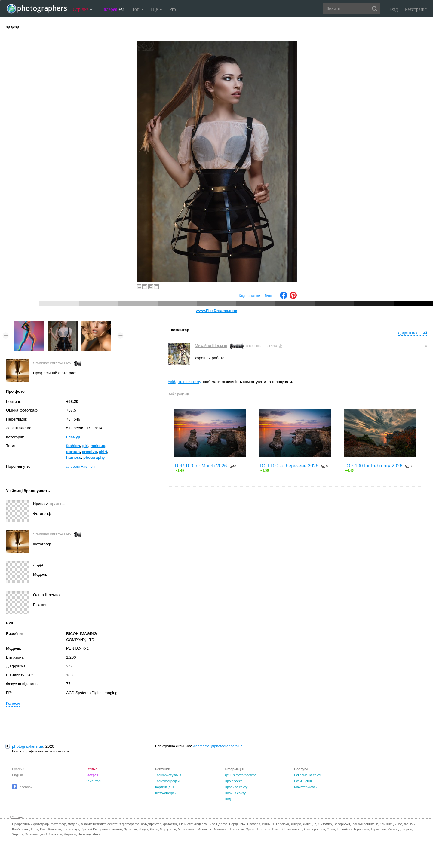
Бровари (253, 824)
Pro (172, 9)
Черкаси (55, 834)
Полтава (263, 829)
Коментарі (93, 781)
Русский (18, 769)
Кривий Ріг (89, 829)
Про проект (233, 781)
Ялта (96, 834)
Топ (137, 9)
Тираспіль (378, 829)
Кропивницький (110, 829)
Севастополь (292, 829)
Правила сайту (236, 787)
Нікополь (237, 829)
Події (228, 799)
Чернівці (84, 834)
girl (85, 445)
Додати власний (412, 333)
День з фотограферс (240, 775)
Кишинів (54, 829)
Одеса (250, 829)
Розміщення (303, 781)
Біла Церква (218, 824)
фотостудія (171, 824)
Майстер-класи (305, 787)
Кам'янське (20, 829)
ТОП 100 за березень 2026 (288, 465)
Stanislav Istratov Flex (52, 363)
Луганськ (130, 829)
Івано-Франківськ (365, 824)
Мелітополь (186, 829)
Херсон (17, 834)
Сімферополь (314, 829)
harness (73, 457)
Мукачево (204, 829)
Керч (34, 829)
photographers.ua (27, 746)
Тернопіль (361, 829)
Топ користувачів (168, 775)
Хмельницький (36, 834)
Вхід (393, 9)
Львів (154, 829)
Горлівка (282, 824)
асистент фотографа (123, 824)
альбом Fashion (80, 466)
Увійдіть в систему (184, 381)
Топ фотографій (167, 781)
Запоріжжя (342, 824)
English (17, 775)
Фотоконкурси (165, 793)
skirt (103, 451)
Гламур (73, 437)
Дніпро (296, 824)
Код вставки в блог (256, 295)
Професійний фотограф (30, 824)
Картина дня (164, 787)
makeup (98, 445)
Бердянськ (237, 824)
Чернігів (70, 834)
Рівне (276, 829)
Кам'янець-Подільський (397, 824)
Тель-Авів (344, 829)
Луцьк (143, 829)
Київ (43, 829)
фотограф (58, 824)
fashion (73, 445)
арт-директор (151, 824)
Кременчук (71, 829)
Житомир (325, 824)
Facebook (22, 787)
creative (89, 451)
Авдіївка (200, 824)
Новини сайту (235, 793)
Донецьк (309, 824)
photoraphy (94, 457)
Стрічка (83, 9)
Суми (331, 829)
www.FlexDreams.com (216, 310)
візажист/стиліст (93, 824)
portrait (73, 451)
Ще (156, 9)
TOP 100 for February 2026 (373, 465)
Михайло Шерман (211, 345)
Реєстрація (416, 9)
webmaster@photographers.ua (218, 746)
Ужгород (394, 829)
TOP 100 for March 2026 (200, 465)
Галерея (113, 9)
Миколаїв (221, 829)
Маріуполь (168, 829)
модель (73, 824)
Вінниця (268, 824)
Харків (407, 829)
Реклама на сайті (307, 775)
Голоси (13, 703)
